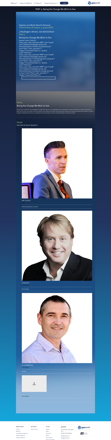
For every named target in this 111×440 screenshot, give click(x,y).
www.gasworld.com (65, 436)
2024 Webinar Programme (22, 433)
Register (48, 429)
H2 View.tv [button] (37, 3)
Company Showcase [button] (50, 3)
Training (18, 429)
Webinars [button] (13, 3)
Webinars (18, 431)
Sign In (64, 3)
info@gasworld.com (65, 438)
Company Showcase (20, 437)
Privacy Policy (49, 437)
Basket (47, 435)
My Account (48, 433)
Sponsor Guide (34, 429)
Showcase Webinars (26, 3)
